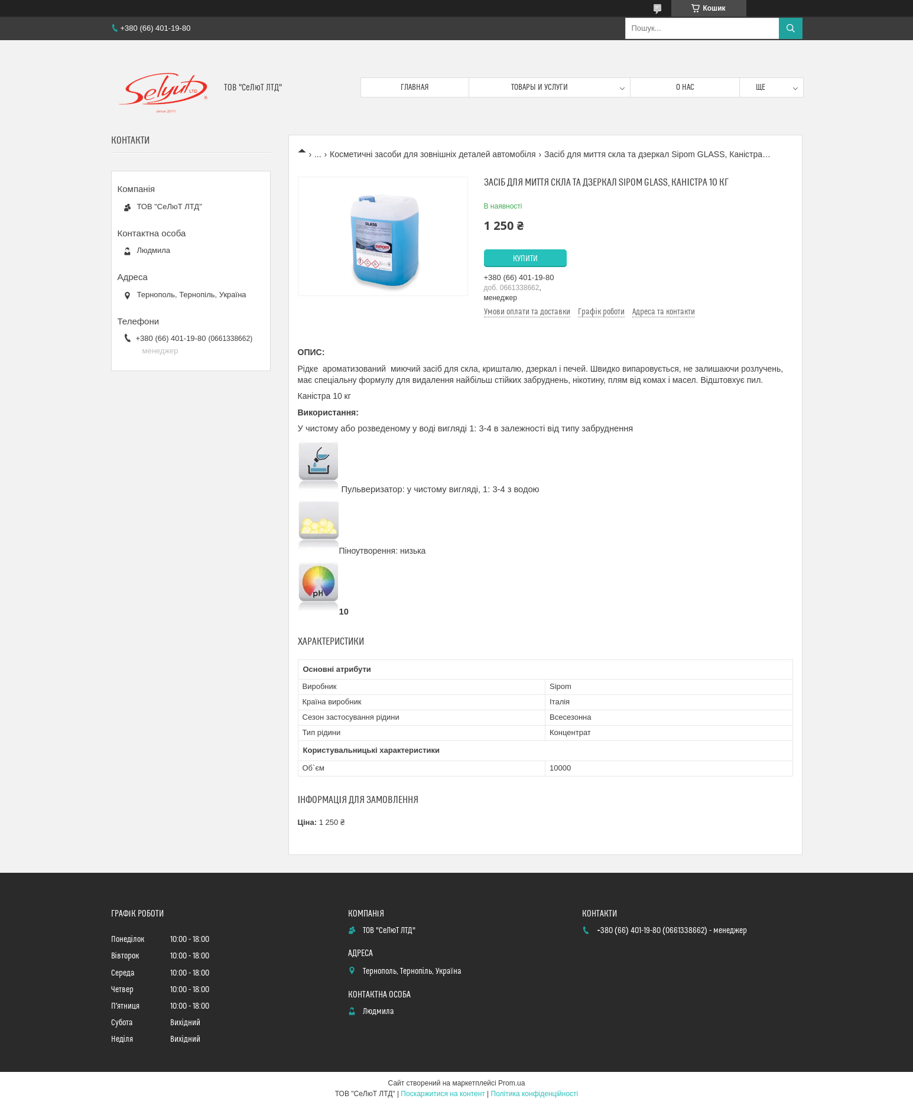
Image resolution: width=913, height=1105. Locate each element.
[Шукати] (790, 28)
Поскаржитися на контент (443, 1094)
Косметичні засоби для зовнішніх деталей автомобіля (433, 154)
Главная (415, 87)
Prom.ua (511, 1083)
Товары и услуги (539, 87)
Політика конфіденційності (535, 1094)
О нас (685, 87)
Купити (525, 259)
